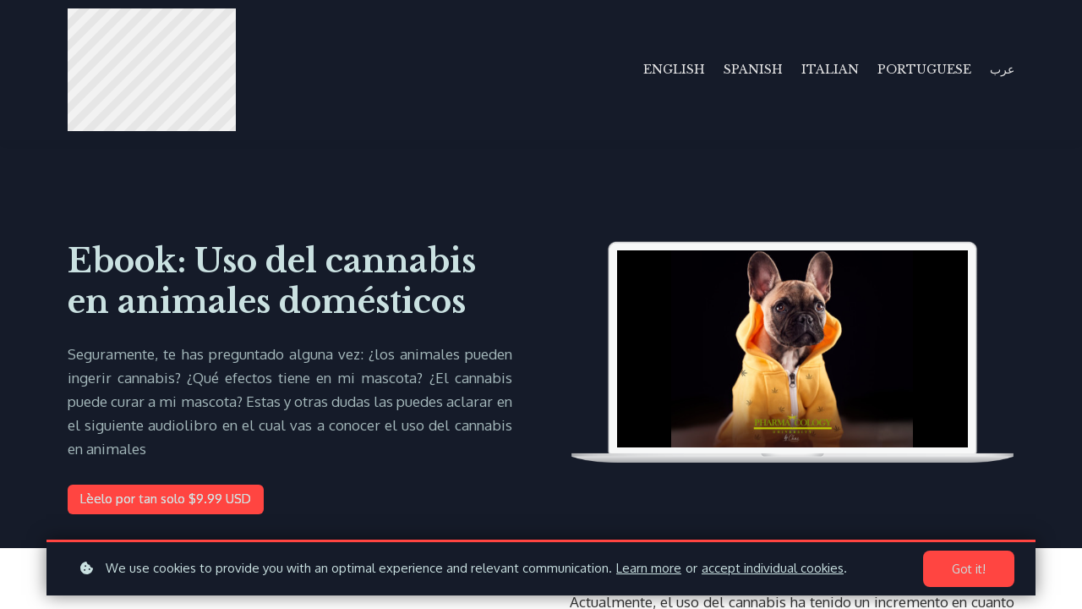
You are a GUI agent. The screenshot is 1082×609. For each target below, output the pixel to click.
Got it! (969, 569)
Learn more (648, 568)
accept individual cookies (773, 568)
